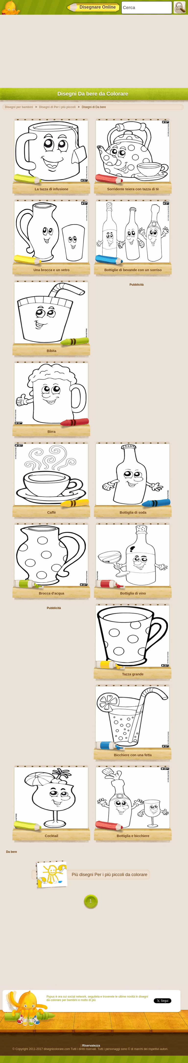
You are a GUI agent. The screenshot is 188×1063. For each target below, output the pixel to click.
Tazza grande (133, 674)
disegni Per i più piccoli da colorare (113, 874)
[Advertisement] (93, 50)
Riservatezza (91, 1045)
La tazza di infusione (51, 189)
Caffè (51, 512)
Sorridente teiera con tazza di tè (133, 189)
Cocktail (51, 836)
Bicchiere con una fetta (133, 755)
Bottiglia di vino (133, 593)
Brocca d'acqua (51, 593)
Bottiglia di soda (133, 512)
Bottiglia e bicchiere (133, 836)
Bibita (51, 351)
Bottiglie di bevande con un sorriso (133, 270)
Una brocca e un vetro (52, 270)
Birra (51, 432)
